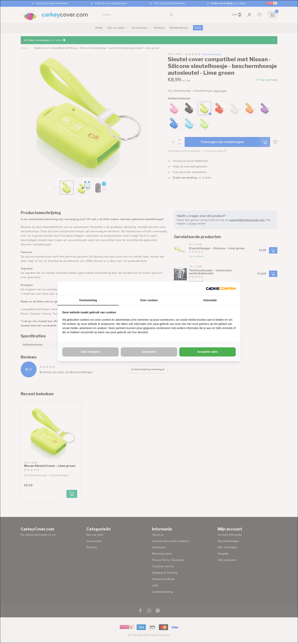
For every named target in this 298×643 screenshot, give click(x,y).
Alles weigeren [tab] (90, 351)
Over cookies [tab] (149, 300)
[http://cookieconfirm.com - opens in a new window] (221, 289)
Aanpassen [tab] (149, 351)
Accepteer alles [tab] (207, 351)
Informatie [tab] (210, 300)
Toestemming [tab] (88, 300)
